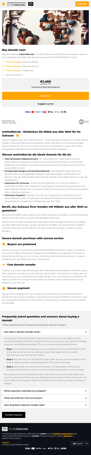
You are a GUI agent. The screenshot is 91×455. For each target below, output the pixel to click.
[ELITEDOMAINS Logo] (40, 429)
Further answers (13, 415)
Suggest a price (45, 104)
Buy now (82, 4)
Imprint (5, 442)
